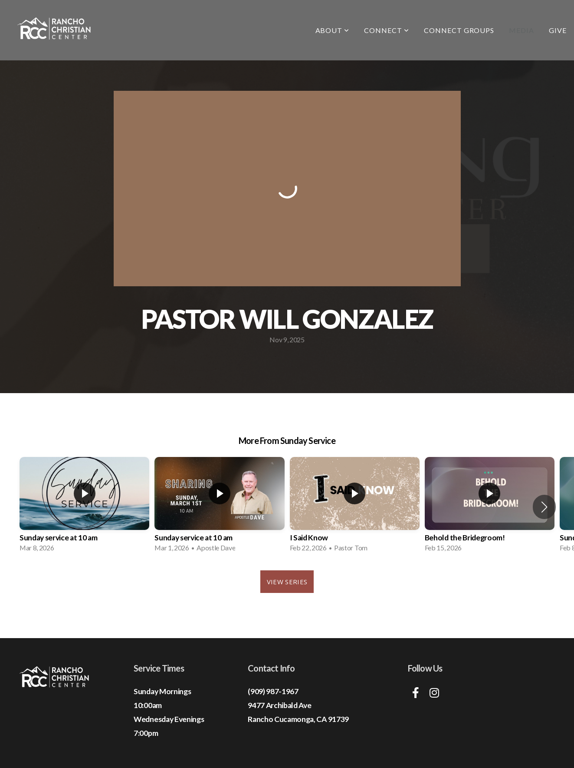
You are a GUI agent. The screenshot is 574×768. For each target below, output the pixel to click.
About (332, 30)
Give (558, 30)
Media (521, 30)
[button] (544, 506)
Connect (386, 30)
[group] (84, 507)
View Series (287, 581)
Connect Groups (459, 30)
